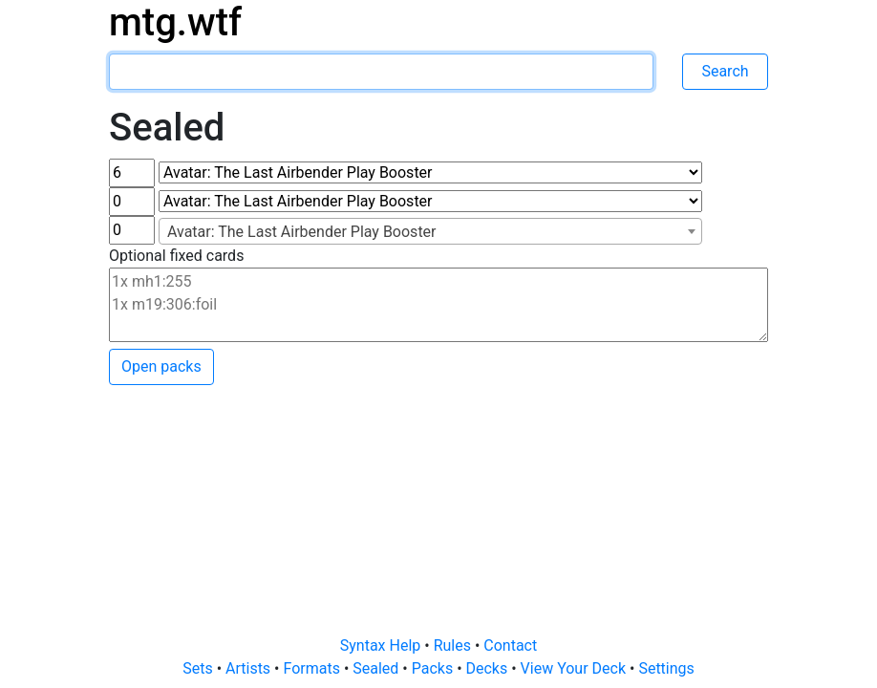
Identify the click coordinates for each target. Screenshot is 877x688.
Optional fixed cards (176, 256)
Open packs (161, 366)
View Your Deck (575, 668)
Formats (313, 668)
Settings (666, 668)
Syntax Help (382, 645)
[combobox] (430, 231)
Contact (510, 645)
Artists (249, 668)
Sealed (377, 668)
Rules (454, 645)
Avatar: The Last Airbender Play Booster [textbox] (302, 232)
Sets (199, 668)
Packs (434, 668)
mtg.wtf (175, 22)
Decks (489, 668)
